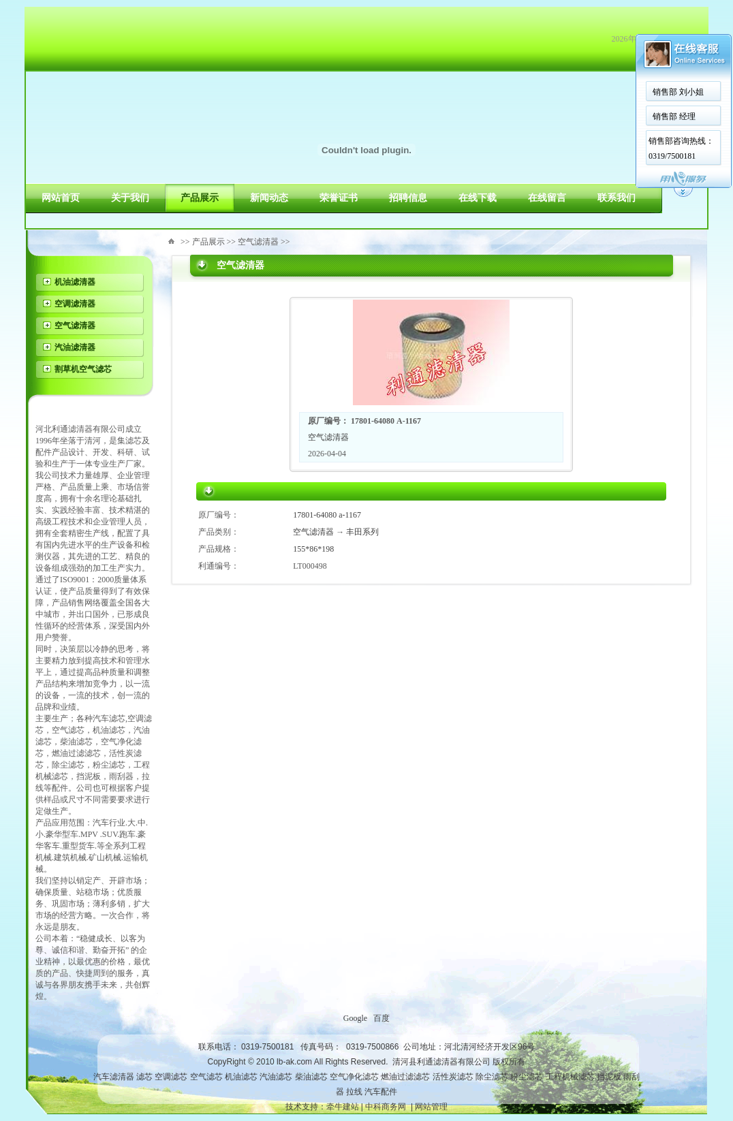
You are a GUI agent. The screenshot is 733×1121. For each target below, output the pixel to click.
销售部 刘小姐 (678, 92)
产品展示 (200, 198)
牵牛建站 (342, 1106)
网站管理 (431, 1106)
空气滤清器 (74, 325)
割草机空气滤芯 (83, 369)
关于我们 (130, 198)
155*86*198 (313, 549)
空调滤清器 (74, 304)
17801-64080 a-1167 (327, 515)
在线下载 (477, 198)
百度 (381, 1018)
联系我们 (616, 198)
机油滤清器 (74, 282)
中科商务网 (385, 1106)
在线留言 (547, 198)
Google (355, 1018)
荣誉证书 (338, 198)
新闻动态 (269, 198)
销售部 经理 (674, 116)
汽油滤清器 (74, 347)
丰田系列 (362, 532)
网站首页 (61, 198)
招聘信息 (408, 198)
